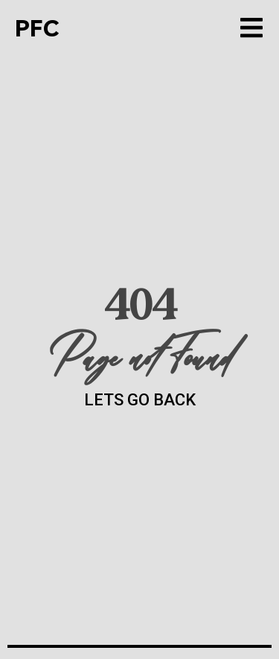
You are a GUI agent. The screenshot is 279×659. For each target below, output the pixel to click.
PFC (37, 27)
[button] (251, 28)
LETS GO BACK (140, 399)
